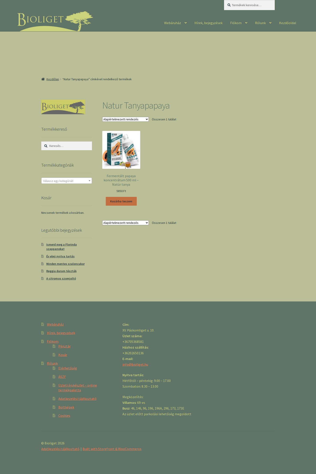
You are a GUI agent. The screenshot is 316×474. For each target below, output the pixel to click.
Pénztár (64, 346)
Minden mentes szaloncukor (65, 264)
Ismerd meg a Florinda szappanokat (61, 246)
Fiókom (236, 23)
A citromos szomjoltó (61, 278)
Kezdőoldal (287, 23)
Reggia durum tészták (61, 271)
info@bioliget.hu (135, 364)
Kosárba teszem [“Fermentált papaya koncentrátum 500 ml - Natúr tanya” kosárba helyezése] (121, 201)
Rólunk (260, 23)
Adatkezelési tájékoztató (77, 398)
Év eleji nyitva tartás (60, 256)
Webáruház (172, 23)
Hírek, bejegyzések (208, 23)
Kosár (62, 355)
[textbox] (66, 181)
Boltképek (66, 407)
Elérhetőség (67, 368)
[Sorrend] (125, 119)
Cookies (64, 415)
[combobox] (66, 181)
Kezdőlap (53, 79)
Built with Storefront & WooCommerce (112, 449)
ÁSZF (62, 376)
